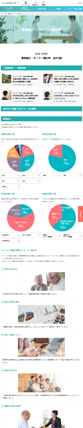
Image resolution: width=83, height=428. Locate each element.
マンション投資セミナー (49, 407)
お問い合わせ (4, 415)
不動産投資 (25, 407)
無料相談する (80, 215)
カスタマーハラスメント (7, 420)
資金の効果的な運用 (28, 76)
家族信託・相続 (26, 415)
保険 (23, 413)
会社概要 (3, 407)
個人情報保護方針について (8, 418)
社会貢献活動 (46, 415)
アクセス (3, 413)
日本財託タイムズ (68, 407)
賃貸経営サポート (26, 410)
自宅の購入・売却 (26, 418)
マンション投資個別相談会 (49, 410)
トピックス (45, 413)
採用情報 (3, 410)
